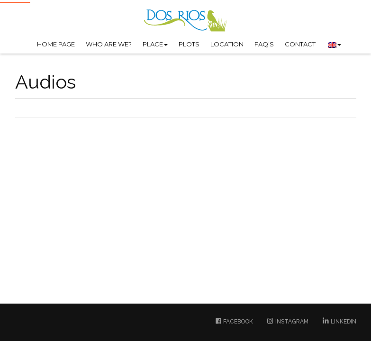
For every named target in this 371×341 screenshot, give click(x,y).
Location (227, 44)
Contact (300, 44)
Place (155, 44)
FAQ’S (264, 44)
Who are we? (109, 44)
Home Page (56, 44)
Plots (189, 44)
